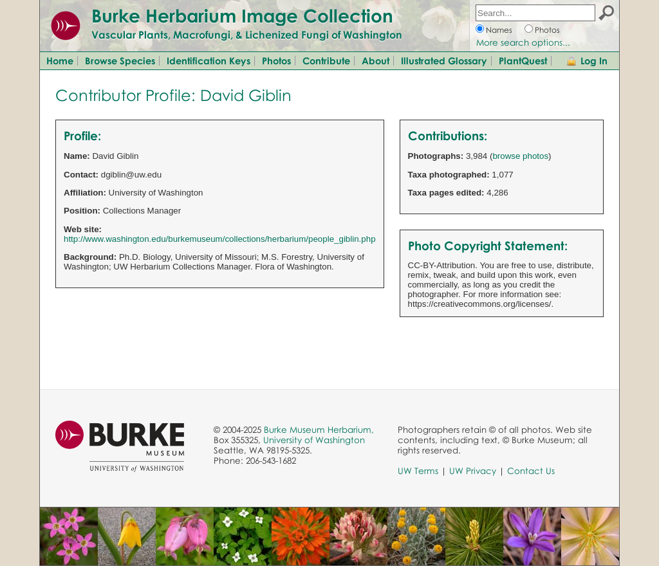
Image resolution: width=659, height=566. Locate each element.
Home (59, 60)
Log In (594, 60)
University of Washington (314, 440)
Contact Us (531, 471)
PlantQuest (523, 60)
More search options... (523, 42)
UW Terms (418, 471)
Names (499, 30)
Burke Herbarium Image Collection (242, 15)
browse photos (520, 156)
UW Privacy (472, 471)
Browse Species (120, 60)
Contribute (326, 60)
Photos (547, 30)
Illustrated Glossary (444, 60)
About (375, 60)
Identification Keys (208, 60)
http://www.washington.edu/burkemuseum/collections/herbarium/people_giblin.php (220, 239)
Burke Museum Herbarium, (319, 429)
